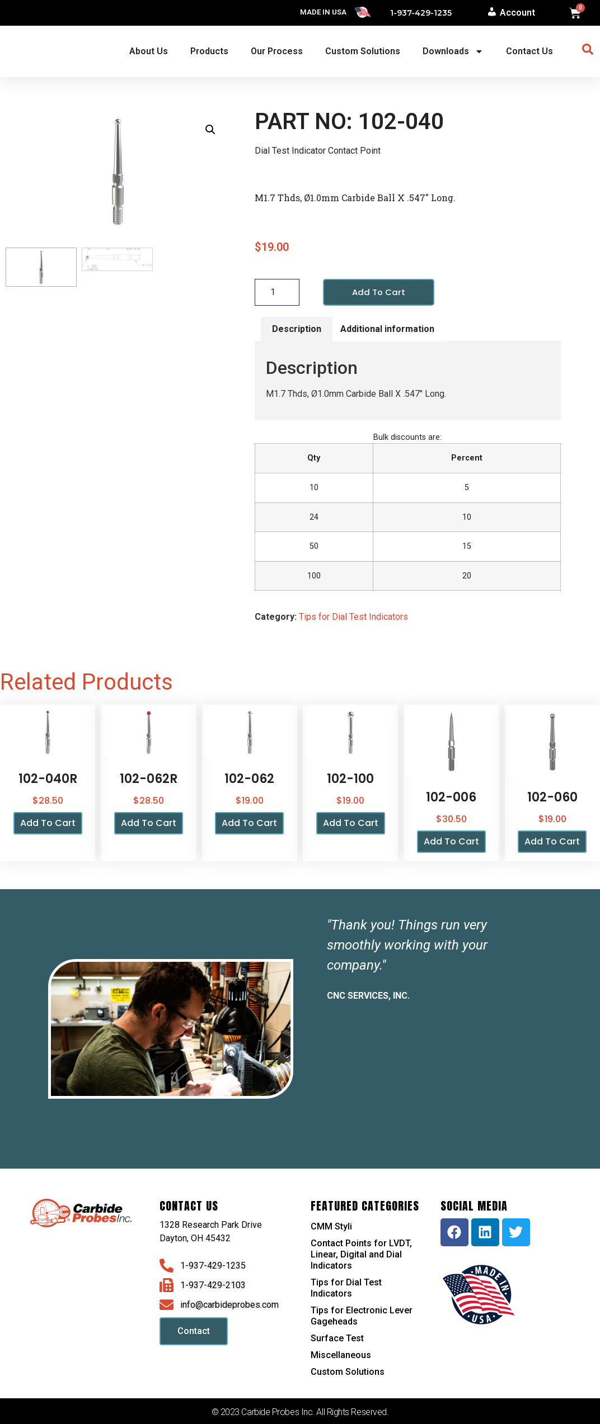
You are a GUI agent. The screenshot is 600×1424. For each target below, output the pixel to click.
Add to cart (379, 292)
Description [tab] (296, 329)
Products (209, 51)
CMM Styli (331, 1227)
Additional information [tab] (387, 329)
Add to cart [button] (48, 824)
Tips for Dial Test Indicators (353, 618)
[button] (210, 130)
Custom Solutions (362, 51)
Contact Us (529, 51)
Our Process (277, 51)
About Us (148, 51)
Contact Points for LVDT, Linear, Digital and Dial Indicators (361, 1254)
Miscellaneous (341, 1355)
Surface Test (337, 1338)
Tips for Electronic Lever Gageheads (361, 1316)
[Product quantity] (277, 293)
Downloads (453, 51)
